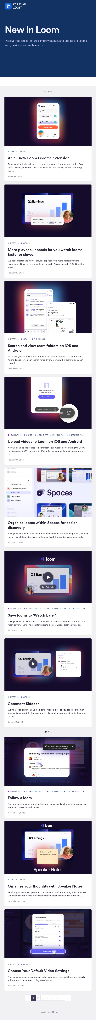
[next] (68, 998)
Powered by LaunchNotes (48, 1012)
